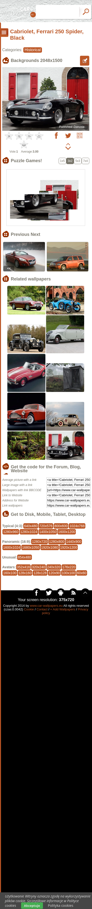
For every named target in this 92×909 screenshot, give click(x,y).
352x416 (23, 567)
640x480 (30, 526)
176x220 (69, 567)
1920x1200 (68, 547)
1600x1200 (66, 532)
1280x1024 (28, 532)
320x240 (38, 567)
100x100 (68, 573)
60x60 (81, 573)
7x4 (85, 161)
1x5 (62, 161)
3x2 (70, 161)
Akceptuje (32, 905)
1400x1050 (47, 532)
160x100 (9, 573)
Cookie (29, 609)
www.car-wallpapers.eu (46, 605)
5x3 (77, 161)
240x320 (53, 567)
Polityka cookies (60, 905)
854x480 (24, 557)
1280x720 (39, 542)
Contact (42, 609)
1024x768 (77, 526)
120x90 (54, 573)
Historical (33, 50)
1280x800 (56, 542)
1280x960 (10, 532)
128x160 (25, 573)
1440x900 (73, 542)
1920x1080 (49, 547)
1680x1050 (30, 547)
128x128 (40, 573)
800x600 (61, 526)
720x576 (46, 526)
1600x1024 (11, 547)
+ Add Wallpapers (62, 609)
